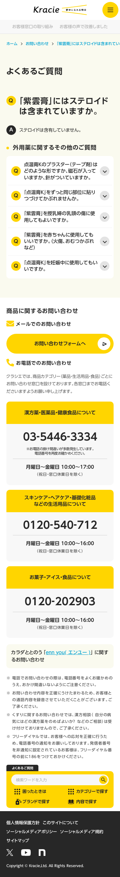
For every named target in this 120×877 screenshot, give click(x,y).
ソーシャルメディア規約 (81, 832)
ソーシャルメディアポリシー (31, 832)
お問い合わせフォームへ (60, 343)
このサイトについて (60, 823)
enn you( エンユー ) (68, 652)
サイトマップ (17, 841)
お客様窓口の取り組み (32, 27)
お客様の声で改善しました (84, 27)
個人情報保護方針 (23, 823)
